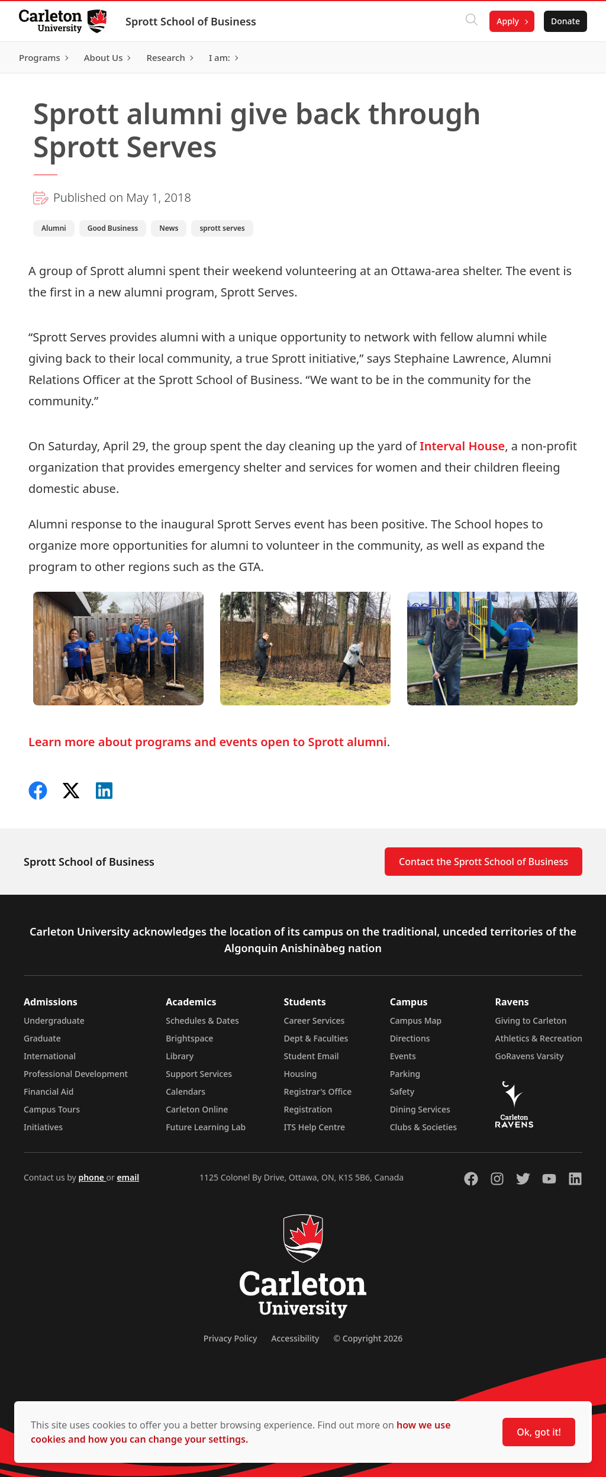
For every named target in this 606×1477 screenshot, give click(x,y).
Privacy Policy (230, 1338)
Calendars (185, 1091)
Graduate (42, 1038)
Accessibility (295, 1338)
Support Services (199, 1073)
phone (92, 1177)
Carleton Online (197, 1109)
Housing (300, 1073)
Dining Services (420, 1109)
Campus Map (416, 1020)
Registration (308, 1109)
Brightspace (189, 1038)
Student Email (311, 1056)
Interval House (462, 446)
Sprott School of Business (190, 21)
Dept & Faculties (316, 1038)
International (50, 1056)
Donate (565, 21)
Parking (405, 1073)
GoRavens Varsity (529, 1056)
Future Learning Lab (206, 1127)
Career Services (314, 1020)
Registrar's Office (318, 1091)
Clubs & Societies (423, 1127)
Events (403, 1056)
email (128, 1177)
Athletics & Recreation (538, 1038)
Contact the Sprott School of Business (483, 861)
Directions (410, 1038)
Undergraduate (54, 1020)
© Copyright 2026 (367, 1338)
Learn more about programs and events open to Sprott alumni (207, 742)
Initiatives (43, 1127)
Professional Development (76, 1073)
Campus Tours (52, 1109)
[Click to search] (472, 21)
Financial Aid (48, 1091)
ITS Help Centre (315, 1127)
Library (180, 1056)
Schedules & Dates (202, 1020)
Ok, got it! (539, 1432)
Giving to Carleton (531, 1020)
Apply (508, 21)
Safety (402, 1091)
